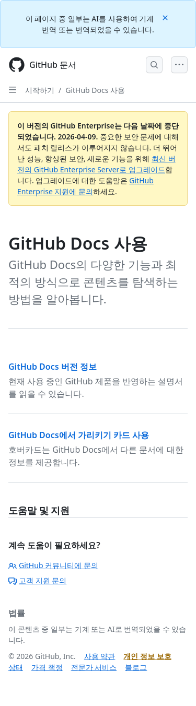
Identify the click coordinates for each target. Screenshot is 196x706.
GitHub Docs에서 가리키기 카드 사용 (78, 435)
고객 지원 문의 (37, 580)
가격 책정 (47, 667)
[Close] (166, 17)
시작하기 (39, 90)
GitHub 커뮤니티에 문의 (53, 565)
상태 (15, 667)
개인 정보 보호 (147, 656)
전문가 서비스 (94, 667)
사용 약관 (100, 656)
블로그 (136, 667)
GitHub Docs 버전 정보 (52, 366)
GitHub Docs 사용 (95, 90)
